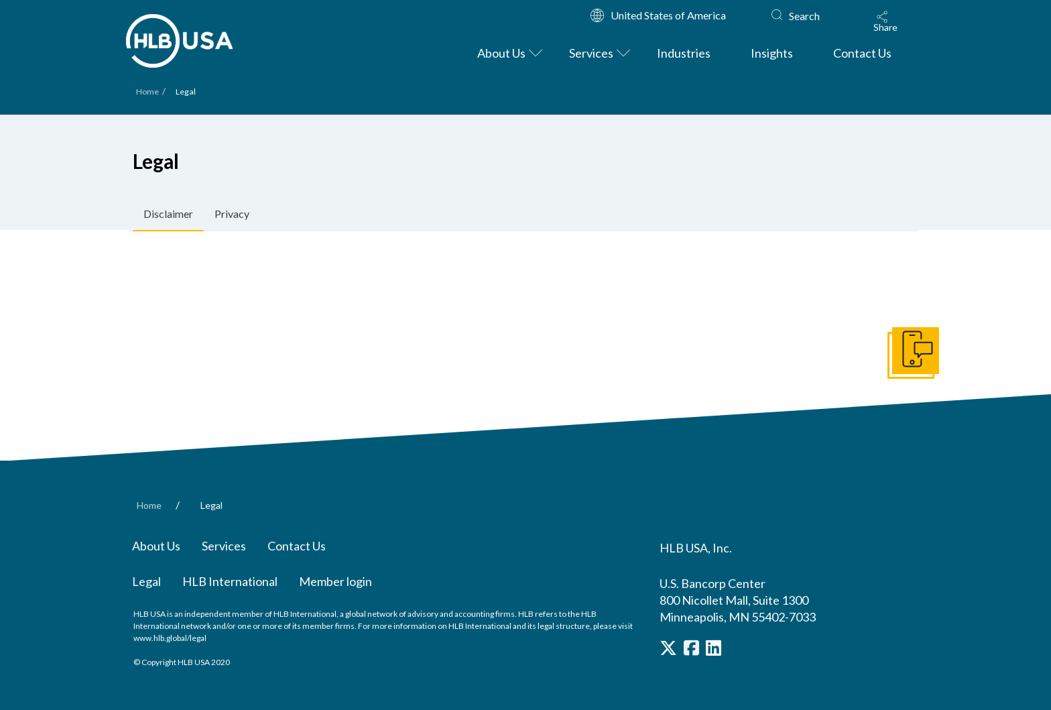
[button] (885, 21)
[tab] (168, 214)
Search (804, 15)
